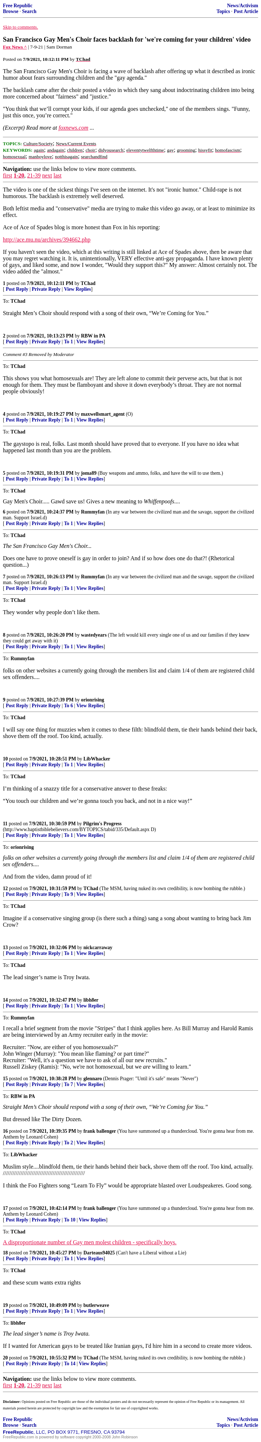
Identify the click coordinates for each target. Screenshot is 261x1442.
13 (5, 947)
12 (5, 888)
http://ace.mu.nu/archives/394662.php (46, 239)
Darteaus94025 (99, 1253)
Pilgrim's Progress (102, 823)
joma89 (89, 473)
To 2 (68, 1142)
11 (5, 823)
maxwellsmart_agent (103, 414)
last (57, 175)
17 (5, 1208)
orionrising (92, 700)
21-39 (33, 175)
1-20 (19, 175)
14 (5, 1000)
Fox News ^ (15, 47)
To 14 (70, 1363)
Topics (223, 11)
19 (5, 1305)
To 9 (68, 894)
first (7, 175)
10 (5, 759)
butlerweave (96, 1305)
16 (5, 1131)
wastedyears (94, 635)
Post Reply (17, 289)
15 (5, 1078)
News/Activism (242, 5)
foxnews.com (73, 128)
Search (29, 11)
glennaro (93, 1078)
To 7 (68, 1084)
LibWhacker (97, 759)
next (47, 175)
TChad (88, 283)
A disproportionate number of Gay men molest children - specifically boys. (89, 1242)
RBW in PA (93, 336)
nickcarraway (98, 947)
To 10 (70, 1220)
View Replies (77, 289)
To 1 (68, 341)
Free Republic (18, 5)
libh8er (91, 1000)
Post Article (246, 11)
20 (5, 1358)
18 (5, 1253)
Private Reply (46, 289)
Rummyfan (93, 512)
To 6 (68, 705)
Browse (10, 11)
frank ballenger (100, 1131)
